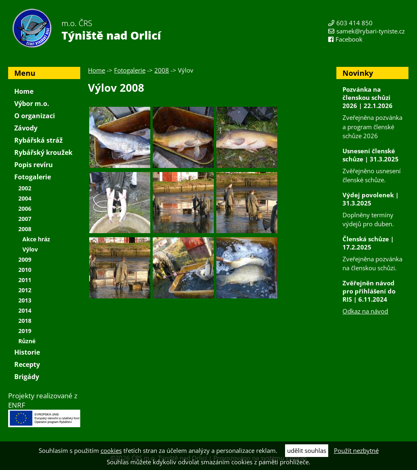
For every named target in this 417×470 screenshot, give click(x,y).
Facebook (349, 39)
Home (96, 70)
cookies (111, 450)
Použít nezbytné (356, 450)
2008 (161, 70)
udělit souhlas (306, 450)
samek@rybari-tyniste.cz (370, 31)
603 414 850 (354, 23)
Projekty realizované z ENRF (44, 409)
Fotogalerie (129, 70)
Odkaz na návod (365, 311)
